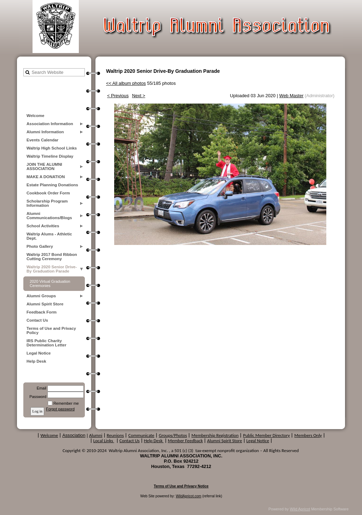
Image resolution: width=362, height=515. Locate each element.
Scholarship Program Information (47, 203)
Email (40, 388)
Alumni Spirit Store (45, 304)
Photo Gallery (40, 246)
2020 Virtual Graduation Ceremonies (50, 283)
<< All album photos (126, 83)
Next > (138, 95)
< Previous (118, 95)
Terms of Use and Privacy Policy (51, 330)
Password (36, 396)
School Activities (43, 226)
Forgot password (60, 409)
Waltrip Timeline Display (50, 156)
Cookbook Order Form (48, 193)
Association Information (50, 124)
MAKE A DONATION (46, 177)
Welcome (35, 115)
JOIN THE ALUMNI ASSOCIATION (44, 166)
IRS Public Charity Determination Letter (46, 343)
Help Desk (36, 361)
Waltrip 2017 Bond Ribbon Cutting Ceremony (52, 256)
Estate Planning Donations (52, 185)
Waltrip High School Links (52, 148)
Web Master (291, 95)
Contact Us (37, 320)
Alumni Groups (41, 296)
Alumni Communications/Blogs (49, 215)
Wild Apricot (300, 509)
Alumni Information (45, 132)
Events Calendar (42, 140)
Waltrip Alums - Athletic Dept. (49, 236)
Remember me (66, 403)
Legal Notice (39, 353)
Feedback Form (42, 312)
